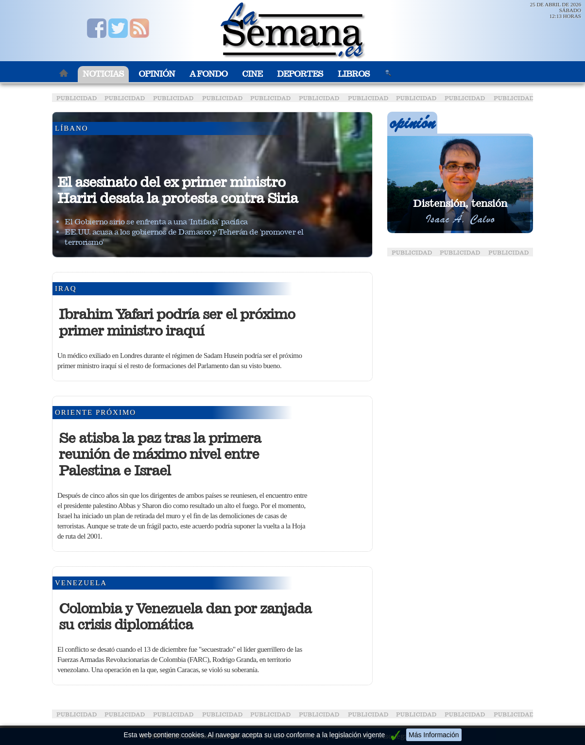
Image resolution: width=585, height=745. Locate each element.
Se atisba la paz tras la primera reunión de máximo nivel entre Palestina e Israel (160, 454)
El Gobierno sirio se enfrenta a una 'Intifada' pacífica (156, 221)
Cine (252, 74)
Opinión (156, 74)
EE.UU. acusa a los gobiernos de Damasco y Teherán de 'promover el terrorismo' (184, 237)
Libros (354, 74)
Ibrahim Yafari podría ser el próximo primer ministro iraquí (177, 322)
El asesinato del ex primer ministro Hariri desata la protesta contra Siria (177, 190)
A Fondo (208, 74)
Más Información (434, 735)
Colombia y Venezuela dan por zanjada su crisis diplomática (185, 616)
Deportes (300, 74)
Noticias (103, 74)
